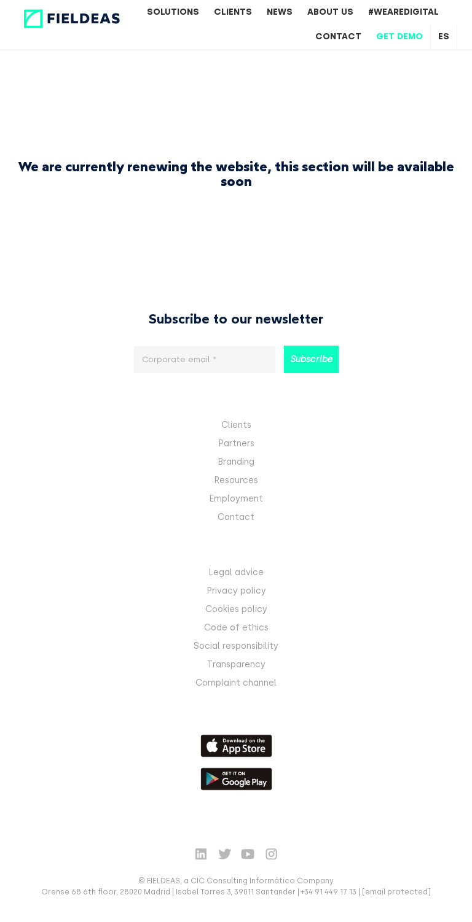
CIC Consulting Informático (243, 881)
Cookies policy (236, 609)
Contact (338, 36)
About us (330, 12)
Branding (236, 462)
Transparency (236, 664)
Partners (236, 443)
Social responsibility (236, 646)
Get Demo (399, 36)
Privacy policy (236, 591)
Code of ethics (236, 627)
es (443, 36)
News (280, 12)
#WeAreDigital (403, 12)
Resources (236, 480)
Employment (236, 499)
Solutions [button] (173, 12)
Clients (233, 12)
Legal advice (236, 572)
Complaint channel (236, 683)
